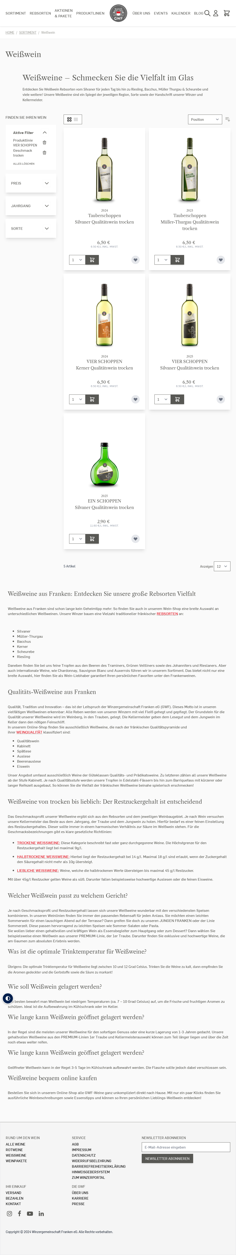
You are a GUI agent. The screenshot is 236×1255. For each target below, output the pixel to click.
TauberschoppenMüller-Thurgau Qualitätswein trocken (190, 222)
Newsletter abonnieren (164, 1137)
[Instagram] (9, 1213)
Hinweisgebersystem (91, 1171)
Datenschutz (84, 1155)
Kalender (180, 13)
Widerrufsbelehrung (91, 1160)
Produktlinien (90, 13)
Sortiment (16, 13)
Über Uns (80, 1192)
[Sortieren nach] (205, 119)
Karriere (80, 1198)
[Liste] (76, 119)
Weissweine (16, 1155)
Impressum (81, 1149)
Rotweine (14, 1149)
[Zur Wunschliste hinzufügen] (135, 260)
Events (161, 13)
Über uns (141, 13)
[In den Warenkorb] (92, 260)
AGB (75, 1144)
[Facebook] (19, 1213)
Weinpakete (16, 1160)
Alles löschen (23, 164)
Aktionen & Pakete (64, 13)
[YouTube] (30, 1213)
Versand (13, 1192)
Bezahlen (14, 1198)
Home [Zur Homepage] (10, 32)
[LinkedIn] (41, 1213)
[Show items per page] (222, 566)
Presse (78, 1203)
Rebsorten (40, 13)
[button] (7, 998)
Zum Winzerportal (88, 1177)
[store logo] (118, 13)
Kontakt (13, 1203)
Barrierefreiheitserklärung (99, 1166)
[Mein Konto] (215, 13)
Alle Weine (15, 1144)
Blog (199, 13)
